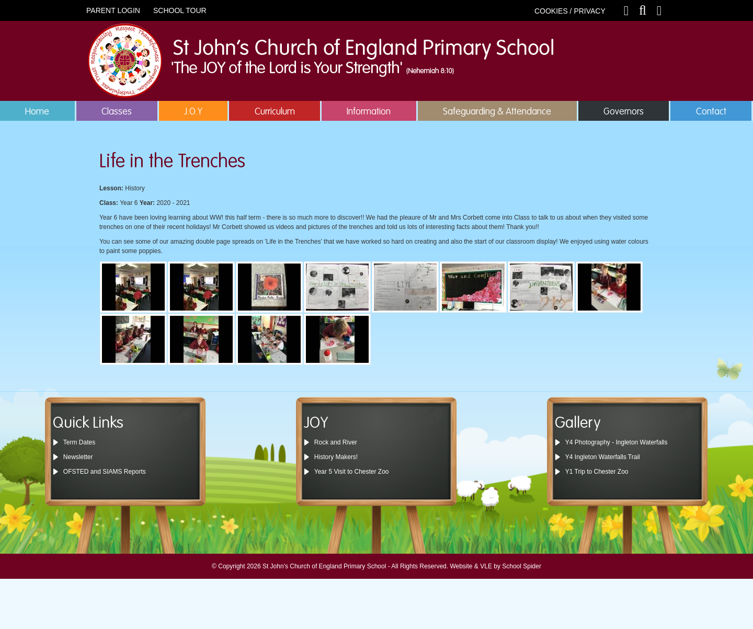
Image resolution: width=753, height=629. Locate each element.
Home (37, 112)
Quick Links (88, 423)
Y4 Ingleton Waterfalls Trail (602, 457)
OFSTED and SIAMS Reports (104, 471)
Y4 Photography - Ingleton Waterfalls (616, 442)
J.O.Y (193, 112)
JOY (316, 423)
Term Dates (79, 442)
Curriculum (275, 112)
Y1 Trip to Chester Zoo (597, 471)
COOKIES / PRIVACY (570, 11)
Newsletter (78, 457)
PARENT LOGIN (113, 10)
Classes (116, 112)
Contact (711, 112)
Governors (623, 112)
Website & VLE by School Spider (495, 566)
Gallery (578, 423)
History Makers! (336, 457)
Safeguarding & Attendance (497, 112)
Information (369, 112)
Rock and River (335, 442)
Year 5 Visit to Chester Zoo (351, 471)
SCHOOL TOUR (180, 10)
